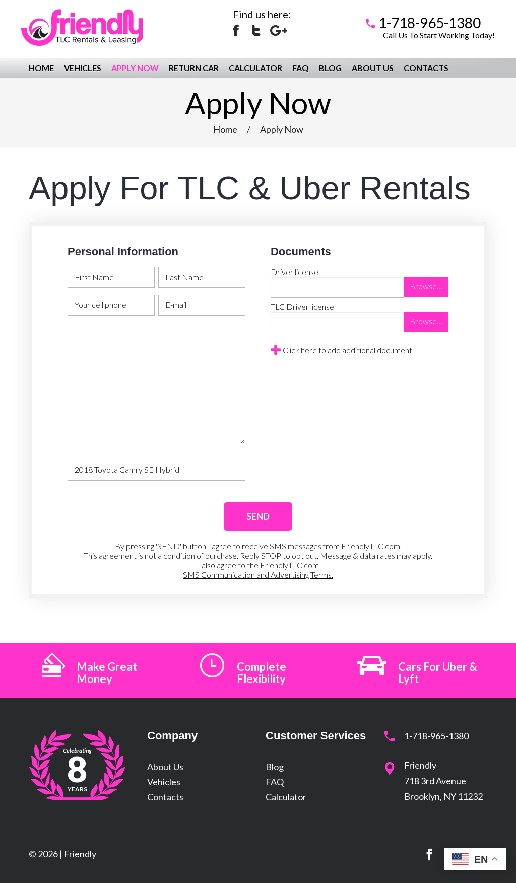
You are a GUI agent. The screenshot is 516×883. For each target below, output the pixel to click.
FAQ (300, 68)
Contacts (426, 68)
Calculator (255, 68)
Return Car (194, 68)
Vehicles (82, 68)
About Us (373, 68)
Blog (330, 68)
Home (41, 68)
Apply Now (135, 68)
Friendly (80, 853)
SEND (258, 516)
